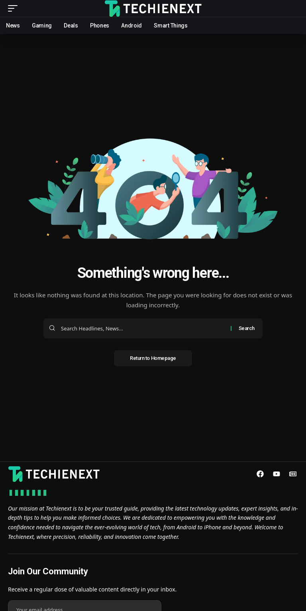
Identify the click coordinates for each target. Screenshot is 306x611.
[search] (292, 8)
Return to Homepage (153, 358)
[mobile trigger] (15, 8)
